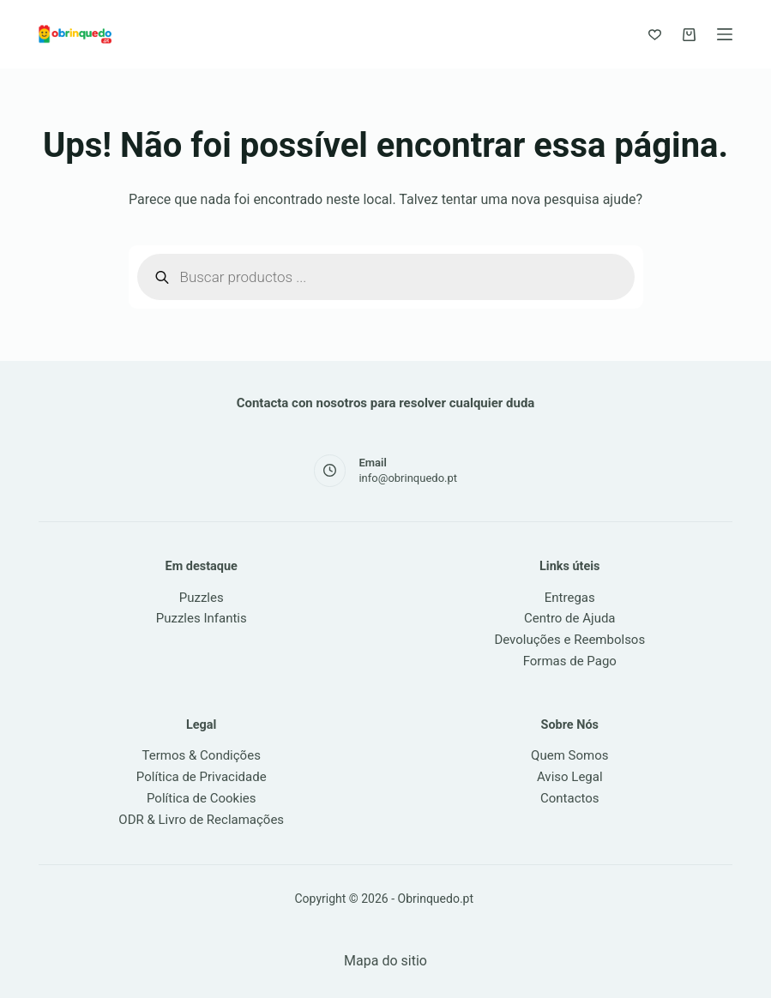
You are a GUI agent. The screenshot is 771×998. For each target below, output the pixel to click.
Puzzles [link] (201, 597)
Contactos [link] (569, 798)
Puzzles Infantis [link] (201, 618)
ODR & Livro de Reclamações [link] (201, 819)
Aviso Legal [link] (570, 777)
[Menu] (724, 34)
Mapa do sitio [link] (385, 961)
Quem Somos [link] (569, 755)
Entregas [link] (570, 597)
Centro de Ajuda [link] (570, 618)
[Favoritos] (654, 34)
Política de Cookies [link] (201, 798)
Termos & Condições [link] (201, 755)
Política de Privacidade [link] (201, 777)
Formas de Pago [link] (570, 661)
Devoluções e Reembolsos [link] (569, 639)
